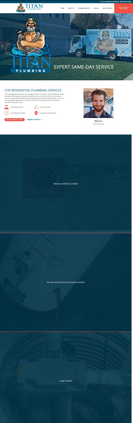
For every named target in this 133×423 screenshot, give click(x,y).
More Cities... (73, 401)
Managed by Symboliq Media (66, 419)
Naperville (73, 395)
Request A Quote (38, 119)
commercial (60, 98)
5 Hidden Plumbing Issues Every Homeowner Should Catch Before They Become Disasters (32, 309)
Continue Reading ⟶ (17, 329)
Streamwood (74, 398)
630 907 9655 (123, 9)
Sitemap (7, 395)
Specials (95, 8)
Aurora (71, 392)
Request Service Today (16, 120)
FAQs (38, 391)
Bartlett (72, 387)
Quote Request (107, 8)
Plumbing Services (81, 8)
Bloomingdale (74, 389)
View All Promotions (67, 246)
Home (59, 8)
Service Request (43, 399)
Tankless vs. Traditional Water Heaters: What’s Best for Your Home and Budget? (98, 309)
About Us (68, 8)
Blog (38, 394)
